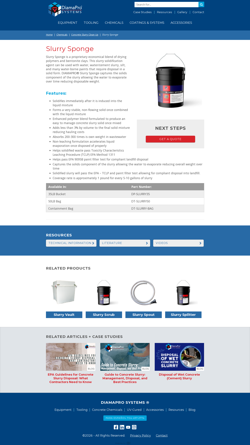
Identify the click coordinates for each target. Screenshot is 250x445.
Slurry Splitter (183, 314)
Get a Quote (170, 139)
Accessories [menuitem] (181, 23)
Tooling (82, 409)
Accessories (155, 409)
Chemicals (62, 34)
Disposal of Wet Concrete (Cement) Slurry (179, 376)
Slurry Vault (64, 314)
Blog (192, 409)
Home (49, 34)
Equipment (63, 409)
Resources (164, 12)
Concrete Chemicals (107, 409)
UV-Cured (134, 409)
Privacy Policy (140, 435)
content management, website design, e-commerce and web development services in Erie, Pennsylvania (125, 443)
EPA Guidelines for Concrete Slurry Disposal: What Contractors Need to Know (70, 378)
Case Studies (142, 12)
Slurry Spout (143, 314)
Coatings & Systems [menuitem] (147, 23)
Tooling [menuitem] (91, 23)
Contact (198, 12)
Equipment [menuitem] (67, 23)
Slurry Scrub (104, 314)
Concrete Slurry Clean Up (84, 34)
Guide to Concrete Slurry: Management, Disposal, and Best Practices (125, 378)
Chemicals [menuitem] (114, 23)
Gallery (182, 12)
